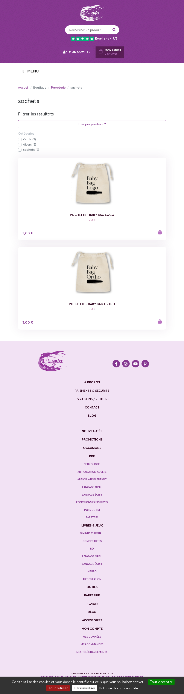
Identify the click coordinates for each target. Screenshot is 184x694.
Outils (92, 587)
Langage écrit (92, 494)
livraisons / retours (92, 399)
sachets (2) (31, 150)
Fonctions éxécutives (92, 502)
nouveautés (92, 431)
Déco (92, 612)
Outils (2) (29, 139)
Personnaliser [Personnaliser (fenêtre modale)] (84, 688)
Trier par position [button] (90, 124)
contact (92, 407)
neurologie (92, 464)
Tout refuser (58, 688)
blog (92, 416)
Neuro (92, 571)
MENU (31, 71)
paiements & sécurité (92, 391)
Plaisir (92, 604)
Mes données (92, 636)
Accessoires (92, 620)
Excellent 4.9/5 (94, 39)
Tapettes (92, 517)
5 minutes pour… (92, 533)
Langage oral (92, 487)
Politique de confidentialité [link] (118, 688)
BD (92, 548)
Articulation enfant (92, 479)
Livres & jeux (92, 525)
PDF (92, 456)
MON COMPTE (76, 52)
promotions (92, 439)
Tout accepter (161, 682)
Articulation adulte (92, 471)
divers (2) (29, 144)
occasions (92, 448)
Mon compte (92, 629)
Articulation (92, 579)
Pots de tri (92, 509)
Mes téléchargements (92, 652)
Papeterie (58, 87)
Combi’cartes (92, 541)
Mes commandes (92, 644)
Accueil (23, 87)
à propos (92, 382)
